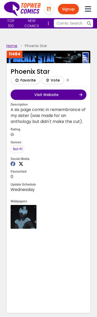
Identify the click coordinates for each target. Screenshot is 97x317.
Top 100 (10, 23)
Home (11, 45)
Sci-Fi (17, 148)
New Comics (31, 23)
